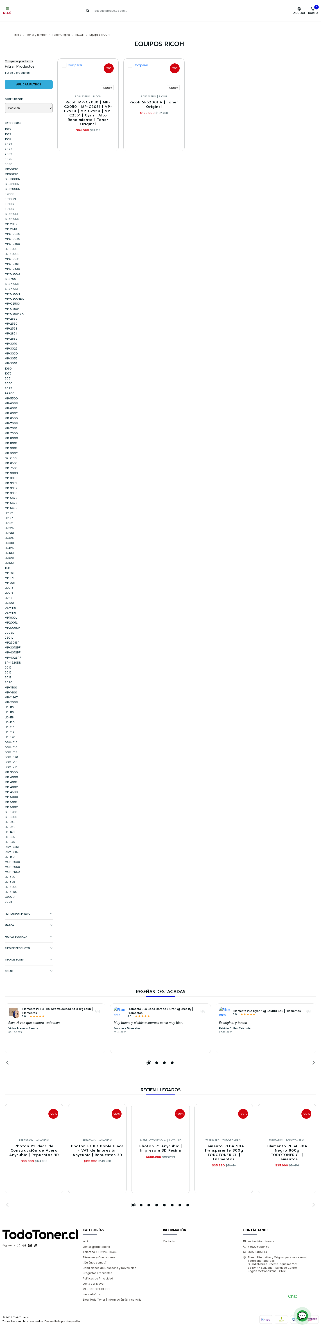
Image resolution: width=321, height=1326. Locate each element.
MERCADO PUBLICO (96, 1280)
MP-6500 (11, 409)
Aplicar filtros (28, 75)
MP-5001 (11, 793)
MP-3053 (11, 354)
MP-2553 (11, 319)
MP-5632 (11, 499)
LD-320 (10, 728)
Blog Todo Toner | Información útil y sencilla (112, 1291)
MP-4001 (11, 773)
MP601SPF (12, 165)
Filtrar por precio (29, 905)
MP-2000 (11, 693)
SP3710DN (12, 275)
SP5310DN (12, 175)
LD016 (9, 584)
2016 (8, 663)
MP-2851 (11, 324)
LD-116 (9, 703)
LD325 (9, 529)
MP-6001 (11, 399)
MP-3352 (11, 479)
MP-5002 (11, 798)
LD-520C (11, 240)
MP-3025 (11, 339)
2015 (8, 658)
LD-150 (10, 848)
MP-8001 (11, 434)
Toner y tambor (36, 26)
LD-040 (10, 813)
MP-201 (10, 574)
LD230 (9, 524)
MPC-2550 (12, 235)
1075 (8, 364)
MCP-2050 (12, 858)
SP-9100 (11, 449)
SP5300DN (12, 170)
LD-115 (9, 698)
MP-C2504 (12, 300)
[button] (148, 1054)
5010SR (10, 200)
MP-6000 (11, 394)
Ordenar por (14, 90)
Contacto (169, 1232)
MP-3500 (11, 763)
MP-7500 (11, 424)
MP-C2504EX (14, 305)
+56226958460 (256, 1238)
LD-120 (10, 713)
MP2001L (11, 613)
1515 (8, 559)
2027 (8, 140)
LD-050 (10, 818)
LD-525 (10, 873)
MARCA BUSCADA (29, 928)
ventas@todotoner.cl (97, 1238)
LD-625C (11, 883)
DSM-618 (11, 743)
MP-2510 (11, 220)
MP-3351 (11, 474)
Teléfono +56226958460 (100, 1243)
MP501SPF (12, 160)
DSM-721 (11, 758)
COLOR (29, 962)
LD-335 (10, 828)
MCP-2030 (12, 853)
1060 (8, 359)
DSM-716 (11, 753)
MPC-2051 (12, 250)
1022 (8, 120)
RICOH (79, 26)
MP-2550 (11, 314)
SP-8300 (11, 808)
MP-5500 (11, 389)
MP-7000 (11, 414)
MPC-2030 (12, 225)
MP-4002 (11, 778)
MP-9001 (11, 439)
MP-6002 (11, 404)
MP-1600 (11, 683)
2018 (8, 668)
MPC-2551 (12, 255)
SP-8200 (11, 803)
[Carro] (313, 11)
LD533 (9, 554)
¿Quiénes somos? (95, 1253)
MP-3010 (11, 335)
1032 (8, 130)
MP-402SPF (13, 649)
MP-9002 (11, 444)
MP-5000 (11, 788)
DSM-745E (12, 843)
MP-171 (9, 569)
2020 (8, 673)
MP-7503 (11, 459)
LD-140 (10, 823)
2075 (8, 379)
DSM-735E (12, 838)
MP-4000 (11, 768)
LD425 (9, 539)
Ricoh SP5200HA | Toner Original (153, 95)
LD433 (9, 544)
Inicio (17, 26)
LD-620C (11, 878)
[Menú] (7, 11)
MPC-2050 (12, 230)
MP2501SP (12, 633)
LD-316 (9, 718)
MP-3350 (11, 469)
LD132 (9, 514)
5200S (9, 185)
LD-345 (10, 833)
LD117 (8, 589)
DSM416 (10, 604)
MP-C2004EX (14, 290)
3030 (8, 155)
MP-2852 (11, 330)
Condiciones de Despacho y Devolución (109, 1259)
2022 (8, 135)
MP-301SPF (12, 638)
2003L (9, 624)
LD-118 (9, 708)
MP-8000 (11, 429)
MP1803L (11, 609)
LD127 (9, 509)
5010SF (10, 195)
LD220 (9, 594)
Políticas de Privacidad (98, 1269)
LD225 (9, 519)
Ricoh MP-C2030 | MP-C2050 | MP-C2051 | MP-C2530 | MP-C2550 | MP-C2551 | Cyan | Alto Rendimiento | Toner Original (88, 104)
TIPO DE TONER (29, 951)
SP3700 (10, 270)
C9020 (10, 888)
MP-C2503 (12, 294)
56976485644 (255, 1243)
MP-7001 (11, 419)
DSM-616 (11, 738)
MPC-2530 (12, 260)
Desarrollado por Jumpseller (62, 1312)
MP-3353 (11, 484)
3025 (8, 150)
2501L (9, 629)
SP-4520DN (13, 653)
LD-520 (10, 868)
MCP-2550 (12, 863)
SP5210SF (12, 205)
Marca (29, 916)
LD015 (9, 579)
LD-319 (9, 723)
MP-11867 (11, 688)
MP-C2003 (12, 265)
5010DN (10, 190)
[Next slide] (313, 1054)
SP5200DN (12, 180)
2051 (8, 369)
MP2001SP (12, 619)
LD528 (9, 549)
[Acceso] (299, 11)
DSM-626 (11, 748)
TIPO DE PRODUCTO (29, 939)
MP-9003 (11, 464)
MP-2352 (11, 215)
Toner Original (61, 26)
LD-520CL (12, 245)
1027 (8, 125)
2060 (8, 374)
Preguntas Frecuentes (97, 1264)
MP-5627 (11, 494)
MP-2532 (11, 310)
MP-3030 (11, 344)
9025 (8, 893)
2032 (8, 145)
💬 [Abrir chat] (302, 1315)
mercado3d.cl (92, 1285)
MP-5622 (11, 489)
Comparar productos (19, 52)
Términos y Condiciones (99, 1248)
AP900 (9, 384)
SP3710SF (12, 280)
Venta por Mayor (94, 1275)
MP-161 (9, 564)
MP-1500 (11, 678)
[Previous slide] (8, 1054)
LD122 (9, 504)
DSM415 (10, 599)
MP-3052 (11, 349)
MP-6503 (11, 454)
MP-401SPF (12, 643)
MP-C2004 (12, 285)
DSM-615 (11, 733)
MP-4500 (11, 783)
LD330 (9, 534)
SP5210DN (12, 210)
